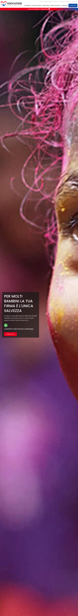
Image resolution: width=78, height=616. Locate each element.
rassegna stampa (48, 1)
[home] (11, 3)
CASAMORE (27, 5)
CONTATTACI (74, 1)
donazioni (62, 1)
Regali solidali (55, 5)
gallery (68, 1)
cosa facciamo (36, 5)
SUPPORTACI (46, 5)
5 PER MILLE (64, 5)
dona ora (73, 5)
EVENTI (41, 1)
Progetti (56, 1)
